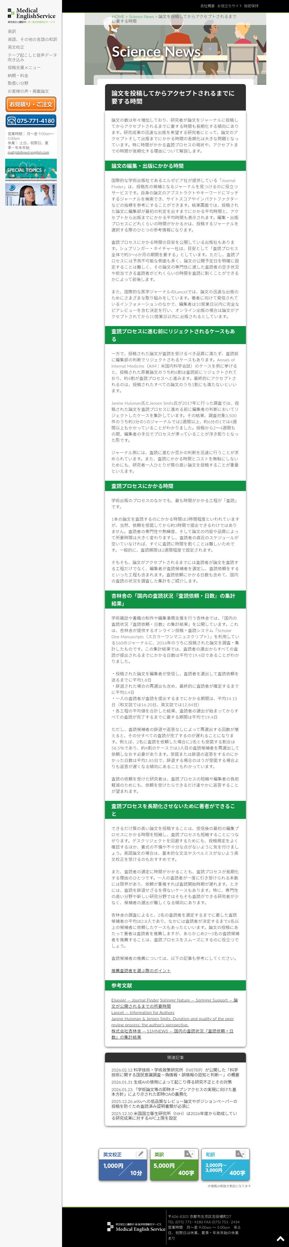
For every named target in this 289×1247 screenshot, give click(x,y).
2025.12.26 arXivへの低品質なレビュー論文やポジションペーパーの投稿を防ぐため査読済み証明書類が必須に (174, 1103)
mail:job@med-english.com (28, 152)
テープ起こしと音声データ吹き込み (32, 57)
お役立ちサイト (230, 6)
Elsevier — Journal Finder (135, 999)
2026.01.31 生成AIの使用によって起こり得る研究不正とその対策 (171, 1081)
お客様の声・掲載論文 (28, 91)
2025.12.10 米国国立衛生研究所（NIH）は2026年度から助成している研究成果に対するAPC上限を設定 (174, 1115)
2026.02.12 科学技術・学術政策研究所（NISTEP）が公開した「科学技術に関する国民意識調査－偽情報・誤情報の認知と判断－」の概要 (175, 1072)
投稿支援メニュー (24, 67)
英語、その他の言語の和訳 (32, 39)
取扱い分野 (18, 83)
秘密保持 (251, 6)
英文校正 (16, 47)
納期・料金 (18, 75)
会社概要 (207, 6)
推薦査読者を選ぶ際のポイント (141, 970)
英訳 (12, 31)
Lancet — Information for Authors (142, 1012)
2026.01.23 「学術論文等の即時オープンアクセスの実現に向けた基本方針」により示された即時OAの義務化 (173, 1091)
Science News (141, 16)
